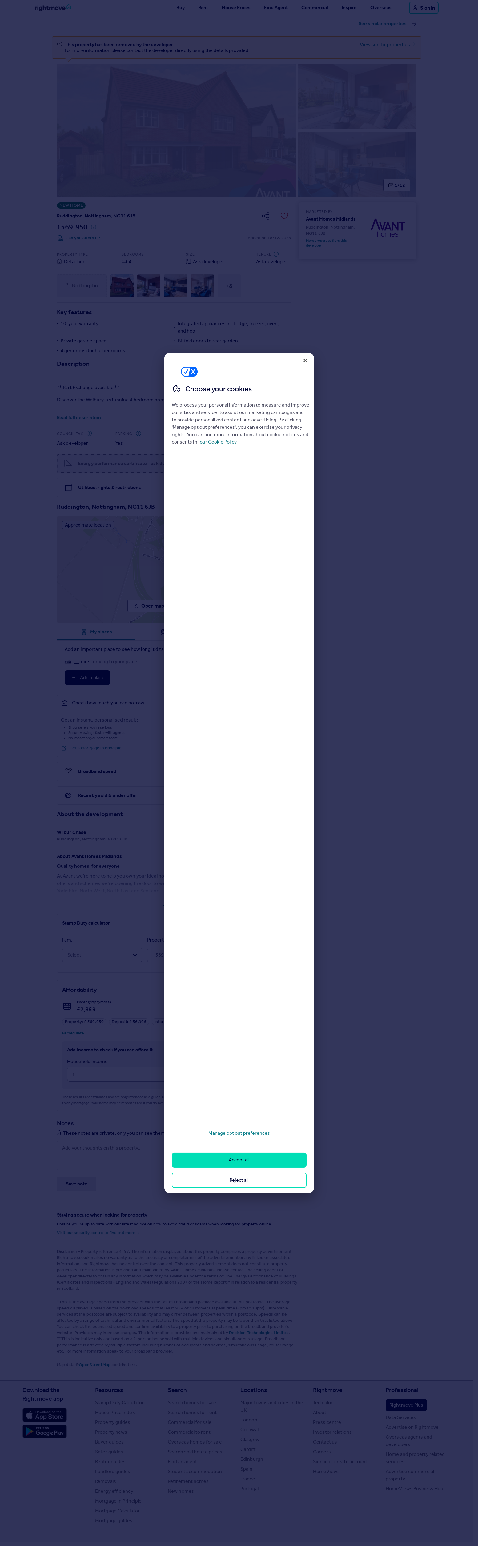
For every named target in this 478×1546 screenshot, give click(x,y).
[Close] (305, 360)
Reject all (239, 1180)
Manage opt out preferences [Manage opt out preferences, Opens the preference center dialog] (239, 1133)
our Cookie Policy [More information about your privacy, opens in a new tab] (218, 442)
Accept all (239, 1160)
